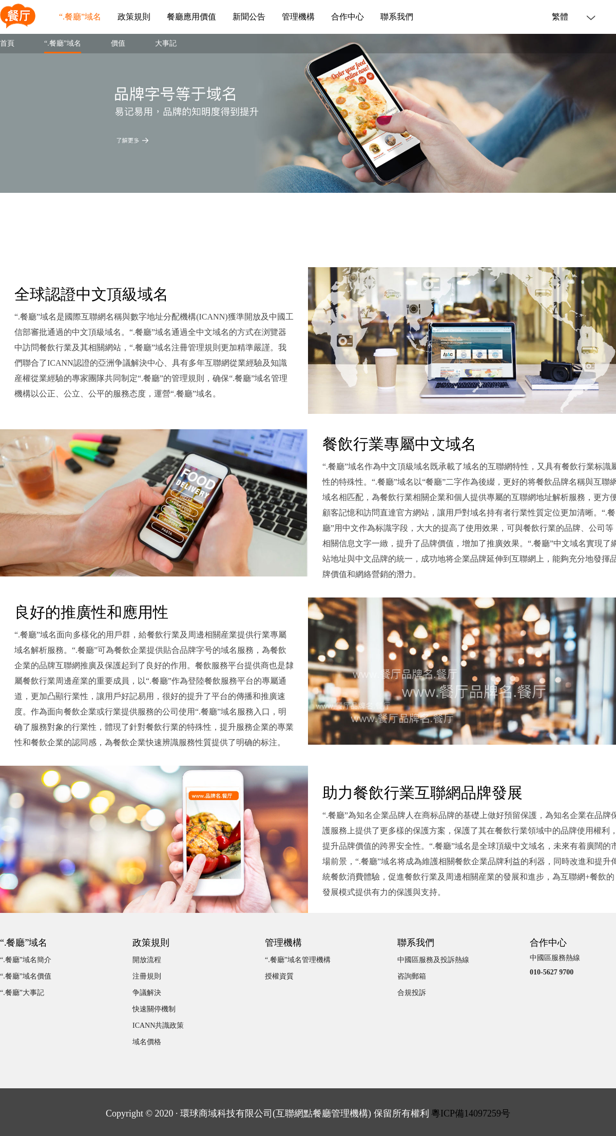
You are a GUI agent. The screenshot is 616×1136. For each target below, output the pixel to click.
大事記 (166, 43)
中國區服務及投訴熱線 (433, 960)
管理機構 (298, 17)
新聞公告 (249, 17)
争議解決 (146, 993)
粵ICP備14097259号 (470, 1113)
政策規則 (134, 17)
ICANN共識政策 (158, 1025)
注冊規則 (146, 976)
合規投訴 (411, 993)
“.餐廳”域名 (80, 17)
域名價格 (146, 1042)
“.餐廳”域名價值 (25, 976)
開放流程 (146, 960)
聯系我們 (396, 17)
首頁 (7, 43)
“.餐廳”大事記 (22, 993)
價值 (118, 43)
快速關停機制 (154, 1009)
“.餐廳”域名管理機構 (298, 960)
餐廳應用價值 (191, 17)
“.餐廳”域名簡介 (25, 960)
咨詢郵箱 (411, 976)
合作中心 (347, 17)
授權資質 (279, 976)
